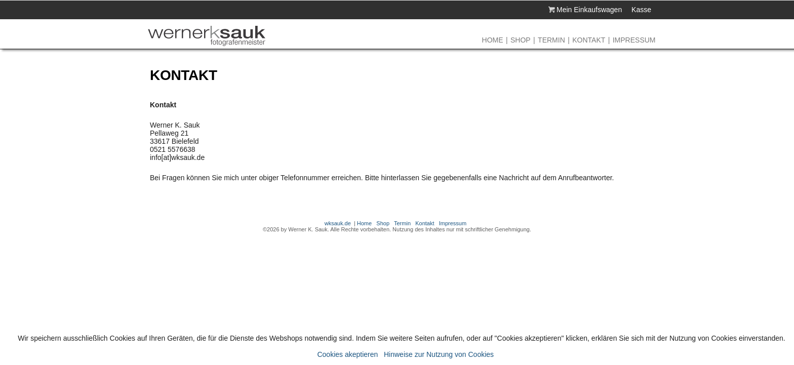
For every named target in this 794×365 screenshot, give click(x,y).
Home (492, 40)
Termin (551, 40)
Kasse (641, 10)
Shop (520, 40)
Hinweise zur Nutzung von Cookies (439, 354)
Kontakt (588, 40)
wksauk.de (338, 223)
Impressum (634, 40)
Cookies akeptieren (347, 354)
